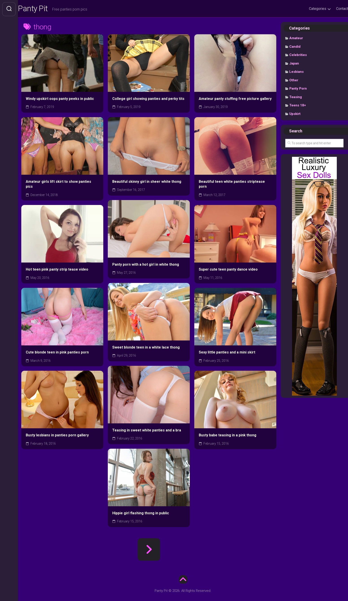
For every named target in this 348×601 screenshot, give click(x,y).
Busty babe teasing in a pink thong (227, 436)
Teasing (295, 98)
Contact (333, 8)
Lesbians (296, 73)
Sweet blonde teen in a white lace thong (146, 348)
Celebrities (298, 56)
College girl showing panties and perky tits (148, 99)
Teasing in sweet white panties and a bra (146, 431)
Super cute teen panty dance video (228, 270)
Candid (294, 47)
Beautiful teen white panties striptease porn (232, 185)
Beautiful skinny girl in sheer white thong (146, 182)
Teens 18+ (297, 106)
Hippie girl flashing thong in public (140, 514)
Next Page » (149, 550)
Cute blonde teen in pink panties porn (57, 353)
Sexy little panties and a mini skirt (227, 353)
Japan (294, 64)
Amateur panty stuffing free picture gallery (235, 99)
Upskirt (294, 115)
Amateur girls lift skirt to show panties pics (58, 185)
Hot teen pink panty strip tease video (57, 270)
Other (293, 81)
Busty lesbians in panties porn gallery (57, 436)
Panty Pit (42, 9)
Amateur (296, 39)
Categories (308, 8)
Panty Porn (298, 90)
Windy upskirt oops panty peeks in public (60, 99)
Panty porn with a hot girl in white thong (145, 265)
